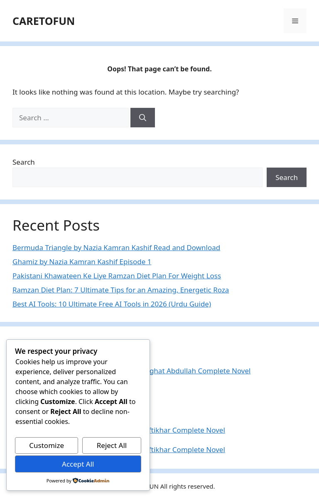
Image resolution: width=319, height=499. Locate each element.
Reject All (112, 445)
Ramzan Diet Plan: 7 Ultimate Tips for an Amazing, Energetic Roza (120, 290)
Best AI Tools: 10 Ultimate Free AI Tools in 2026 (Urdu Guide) (111, 304)
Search (23, 162)
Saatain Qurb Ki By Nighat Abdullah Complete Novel (164, 370)
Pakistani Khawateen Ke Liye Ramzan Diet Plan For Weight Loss (116, 275)
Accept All (78, 464)
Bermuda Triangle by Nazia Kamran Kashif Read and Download (116, 247)
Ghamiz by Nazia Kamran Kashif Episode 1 (81, 261)
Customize (46, 445)
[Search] (142, 118)
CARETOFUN (43, 21)
